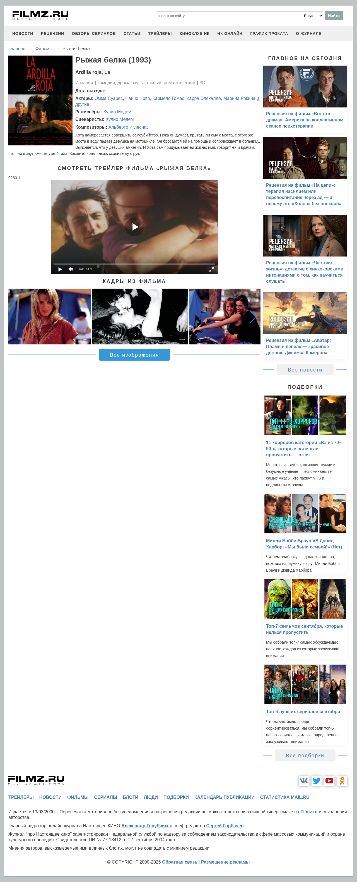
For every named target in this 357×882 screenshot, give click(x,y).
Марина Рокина (239, 98)
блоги (130, 797)
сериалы (105, 797)
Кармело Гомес (168, 98)
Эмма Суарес (109, 98)
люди (151, 797)
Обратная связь (179, 862)
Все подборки (305, 755)
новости (22, 33)
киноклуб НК (194, 33)
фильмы (77, 797)
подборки (176, 797)
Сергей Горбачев (224, 825)
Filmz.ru (308, 811)
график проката (269, 33)
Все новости (305, 370)
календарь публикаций (224, 797)
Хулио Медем (117, 111)
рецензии (52, 33)
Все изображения (134, 355)
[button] (253, 316)
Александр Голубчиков (146, 825)
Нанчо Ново (137, 98)
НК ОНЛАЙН (229, 33)
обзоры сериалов (94, 33)
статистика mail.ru (285, 797)
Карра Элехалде (204, 98)
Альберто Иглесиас (128, 127)
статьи (132, 33)
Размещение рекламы (225, 862)
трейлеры (160, 33)
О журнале (309, 33)
